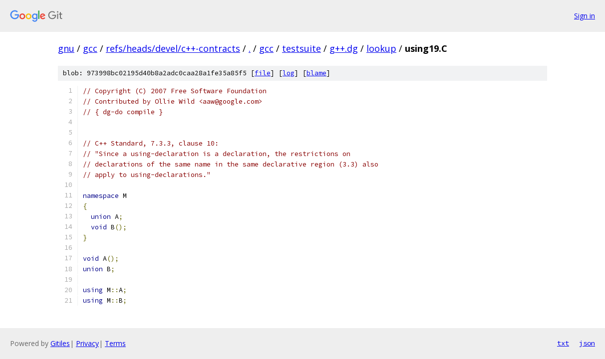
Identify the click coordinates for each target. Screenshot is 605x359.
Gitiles (60, 343)
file (263, 73)
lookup (381, 48)
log (289, 73)
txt (563, 343)
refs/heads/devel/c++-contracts (173, 48)
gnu (66, 48)
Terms (115, 343)
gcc (90, 48)
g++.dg (343, 48)
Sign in (584, 15)
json (587, 343)
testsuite (301, 48)
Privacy (87, 343)
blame (316, 73)
